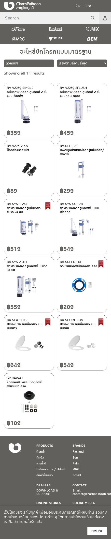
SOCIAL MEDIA (83, 503)
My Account (105, 18)
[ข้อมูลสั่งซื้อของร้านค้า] (82, 63)
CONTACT (79, 485)
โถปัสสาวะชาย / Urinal (50, 469)
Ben (75, 457)
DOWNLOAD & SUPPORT (47, 492)
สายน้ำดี (41, 463)
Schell (76, 475)
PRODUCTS (44, 446)
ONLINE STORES (48, 503)
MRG (75, 469)
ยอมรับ (97, 531)
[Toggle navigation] (103, 5)
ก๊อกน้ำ (40, 451)
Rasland (78, 451)
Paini (75, 463)
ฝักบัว (40, 457)
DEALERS (43, 485)
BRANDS (78, 446)
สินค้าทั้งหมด (44, 475)
